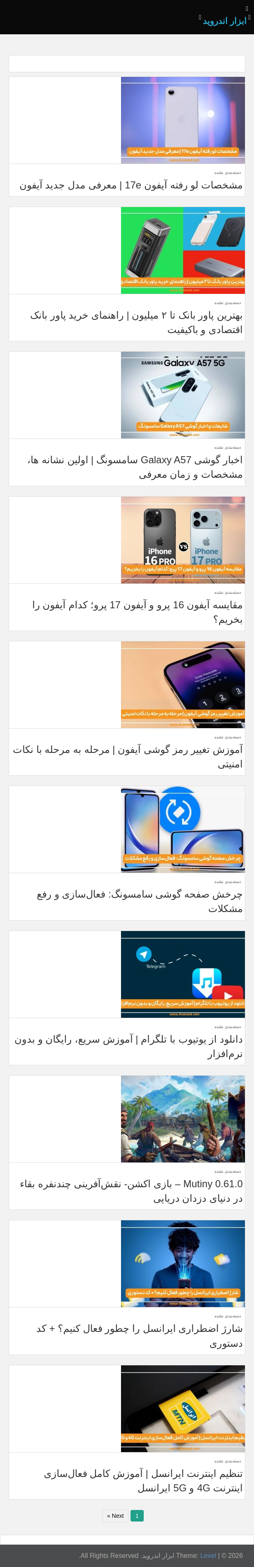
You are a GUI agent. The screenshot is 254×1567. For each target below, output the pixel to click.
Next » (115, 1515)
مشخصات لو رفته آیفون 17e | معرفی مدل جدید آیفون (131, 185)
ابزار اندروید (225, 21)
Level (208, 1555)
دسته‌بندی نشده (227, 172)
